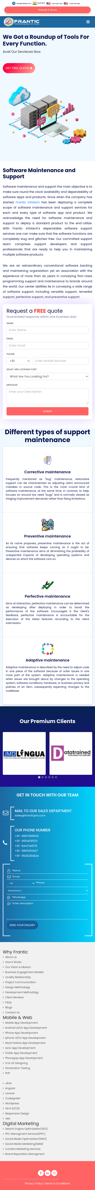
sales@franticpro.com (21, 3)
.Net (6, 1118)
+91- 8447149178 (26, 846)
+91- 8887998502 (27, 836)
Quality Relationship (17, 977)
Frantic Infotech (28, 202)
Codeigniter (11, 1098)
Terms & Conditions (57, 1183)
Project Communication (19, 982)
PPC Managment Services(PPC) (24, 1134)
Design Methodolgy (16, 987)
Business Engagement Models (23, 972)
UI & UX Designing (15, 1063)
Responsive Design (16, 1113)
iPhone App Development (20, 1033)
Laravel (8, 1093)
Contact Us (11, 1012)
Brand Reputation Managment (23, 1154)
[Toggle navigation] (88, 22)
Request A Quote (47, 9)
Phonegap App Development (23, 1058)
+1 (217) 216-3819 (72, 3)
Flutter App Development (20, 1053)
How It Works (12, 962)
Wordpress (11, 1103)
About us (10, 957)
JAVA (7, 1083)
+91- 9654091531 (26, 841)
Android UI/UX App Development (25, 1028)
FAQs (7, 1002)
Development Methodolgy (21, 992)
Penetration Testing (16, 1068)
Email (10, 338)
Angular (9, 1088)
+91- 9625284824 (27, 856)
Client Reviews (13, 997)
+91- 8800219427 (26, 851)
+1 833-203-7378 (54, 3)
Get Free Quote (19, 68)
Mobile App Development (20, 1023)
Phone (11, 354)
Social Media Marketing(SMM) (23, 1144)
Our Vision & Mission (17, 967)
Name (10, 323)
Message (12, 385)
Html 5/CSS (11, 1108)
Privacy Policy (34, 1183)
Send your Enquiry (22, 925)
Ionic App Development (19, 1048)
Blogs (7, 1007)
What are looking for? (22, 369)
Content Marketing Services (22, 1149)
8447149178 (39, 3)
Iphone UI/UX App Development (24, 1038)
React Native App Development (24, 1043)
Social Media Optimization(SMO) (25, 1139)
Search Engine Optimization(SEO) (25, 1129)
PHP (6, 1073)
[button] (39, 777)
